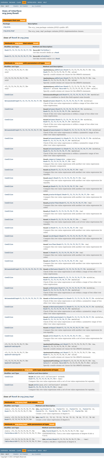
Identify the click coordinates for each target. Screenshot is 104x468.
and (60, 95)
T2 (13, 50)
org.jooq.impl (8, 31)
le (49, 228)
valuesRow (44, 56)
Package (12, 2)
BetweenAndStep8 (12, 101)
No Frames (24, 6)
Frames (16, 6)
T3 (16, 50)
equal (50, 178)
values (49, 439)
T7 (27, 50)
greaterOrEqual (55, 194)
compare (51, 159)
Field (45, 409)
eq (49, 170)
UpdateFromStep (11, 346)
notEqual (52, 328)
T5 (22, 50)
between (51, 101)
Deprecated (31, 2)
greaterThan (53, 203)
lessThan (52, 244)
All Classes (36, 6)
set (61, 344)
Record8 (62, 88)
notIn (50, 336)
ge (49, 186)
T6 (24, 50)
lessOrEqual (53, 236)
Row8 (22, 20)
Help (45, 2)
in (49, 219)
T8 (30, 50)
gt (49, 211)
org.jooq (6, 27)
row (41, 409)
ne (49, 261)
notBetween (53, 269)
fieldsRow (44, 50)
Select (46, 88)
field (48, 431)
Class (19, 2)
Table (7, 441)
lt (49, 253)
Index (40, 2)
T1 (10, 50)
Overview (4, 2)
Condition (9, 95)
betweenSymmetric (55, 130)
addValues (59, 70)
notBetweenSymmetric (57, 298)
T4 (19, 50)
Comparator (60, 159)
